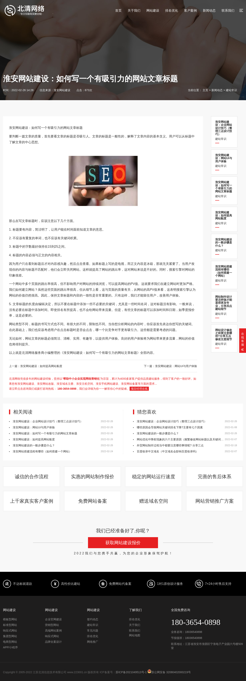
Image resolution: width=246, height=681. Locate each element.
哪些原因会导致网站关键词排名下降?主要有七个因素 (170, 427)
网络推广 (92, 641)
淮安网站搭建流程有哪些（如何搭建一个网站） (42, 451)
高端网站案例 (53, 630)
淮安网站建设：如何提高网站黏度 (34, 439)
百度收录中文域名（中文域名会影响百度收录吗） (167, 451)
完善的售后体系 (214, 476)
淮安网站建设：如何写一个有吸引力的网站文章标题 (45, 433)
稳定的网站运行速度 (153, 476)
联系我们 (228, 10)
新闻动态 (209, 10)
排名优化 (171, 10)
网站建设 (152, 10)
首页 (118, 10)
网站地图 (134, 635)
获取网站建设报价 (123, 542)
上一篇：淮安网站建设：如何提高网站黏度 (35, 366)
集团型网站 (10, 636)
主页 (205, 90)
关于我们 (134, 10)
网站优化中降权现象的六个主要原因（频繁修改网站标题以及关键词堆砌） (183, 439)
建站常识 (231, 90)
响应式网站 (10, 630)
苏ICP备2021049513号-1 (131, 672)
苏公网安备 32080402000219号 (169, 672)
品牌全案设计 (53, 641)
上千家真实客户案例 (31, 501)
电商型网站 (10, 641)
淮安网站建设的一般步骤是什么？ (34, 445)
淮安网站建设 (62, 90)
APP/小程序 (10, 647)
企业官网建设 (53, 619)
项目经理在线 (139, 388)
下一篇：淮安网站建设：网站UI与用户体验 (170, 366)
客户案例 (190, 10)
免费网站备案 (92, 501)
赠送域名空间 (153, 501)
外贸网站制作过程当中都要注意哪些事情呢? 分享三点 (170, 445)
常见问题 (92, 630)
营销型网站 (52, 625)
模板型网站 (10, 619)
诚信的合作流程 (31, 476)
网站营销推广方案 (214, 501)
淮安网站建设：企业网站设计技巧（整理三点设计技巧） (48, 421)
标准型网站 (10, 625)
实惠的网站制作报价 (92, 476)
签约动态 (92, 619)
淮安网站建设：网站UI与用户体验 (34, 427)
